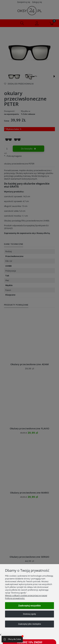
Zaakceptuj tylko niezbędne (29, 624)
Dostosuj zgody (29, 614)
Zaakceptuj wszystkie (29, 605)
